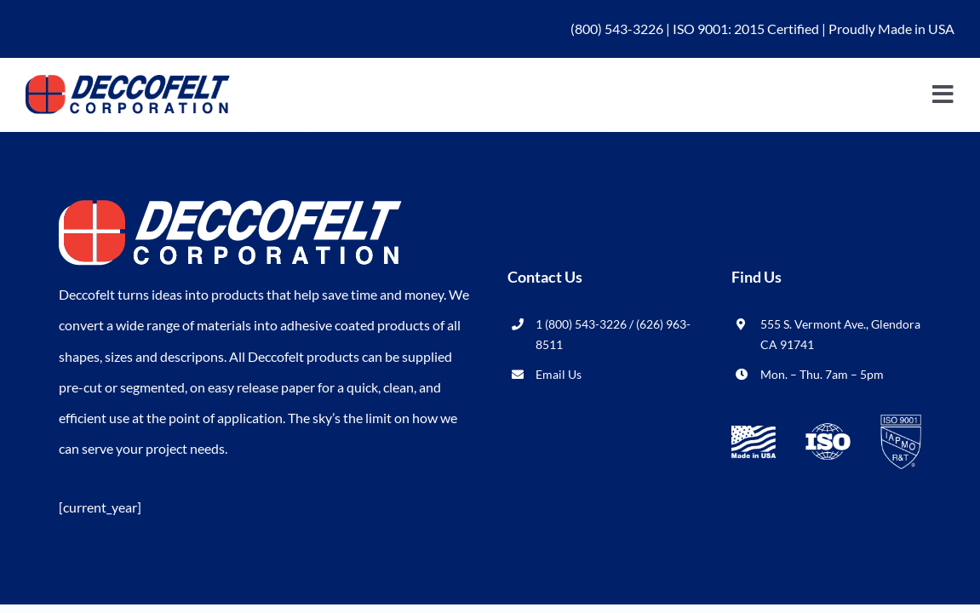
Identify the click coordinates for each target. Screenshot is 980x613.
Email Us (559, 374)
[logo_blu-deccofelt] (128, 81)
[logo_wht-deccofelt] (230, 206)
